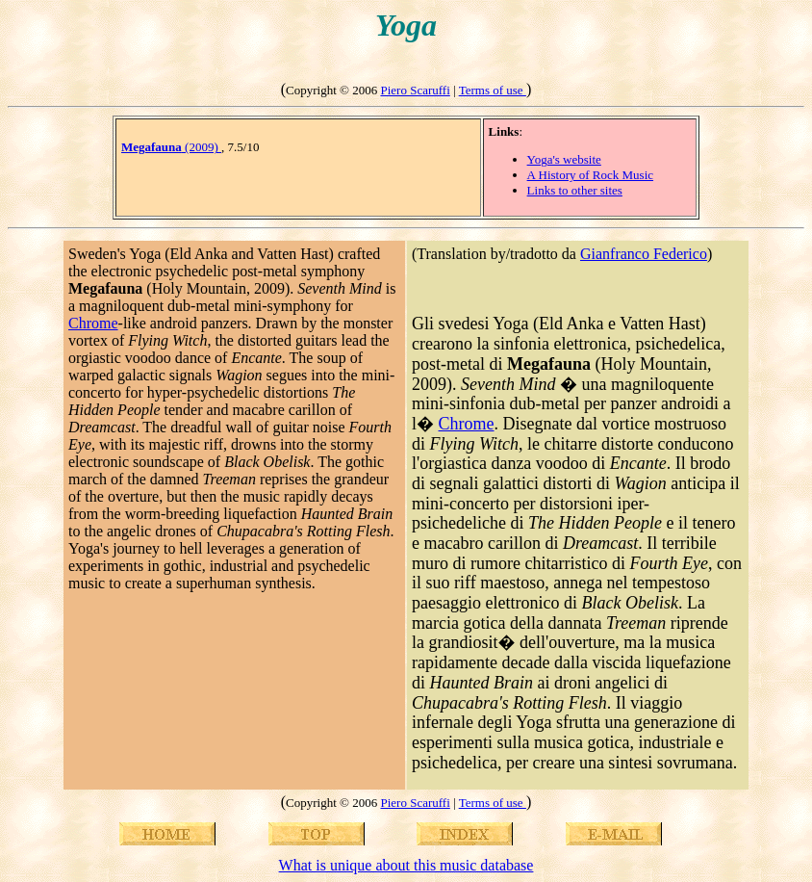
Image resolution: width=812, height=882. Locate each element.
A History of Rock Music (590, 175)
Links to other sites (574, 190)
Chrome (93, 323)
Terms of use (492, 90)
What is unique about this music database (406, 865)
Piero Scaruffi (414, 90)
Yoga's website (564, 159)
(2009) (171, 147)
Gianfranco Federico (643, 254)
